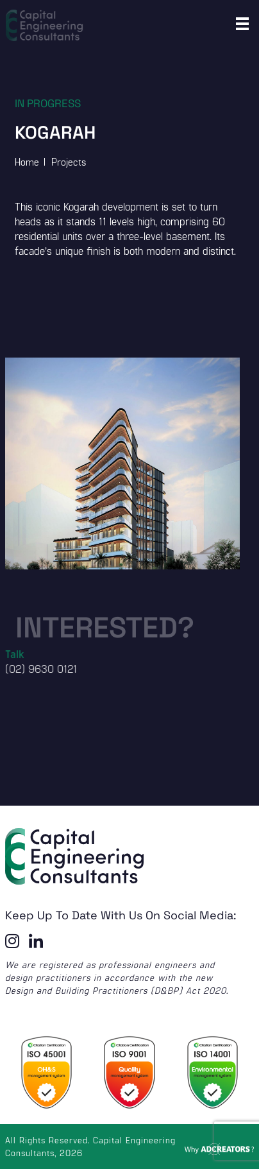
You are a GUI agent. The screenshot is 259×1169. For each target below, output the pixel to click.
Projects (68, 161)
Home (27, 161)
